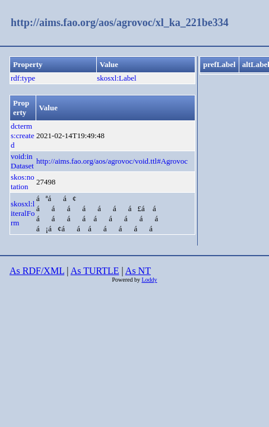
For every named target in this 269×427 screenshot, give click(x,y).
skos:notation (22, 182)
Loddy (149, 279)
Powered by (126, 279)
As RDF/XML (37, 271)
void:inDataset (22, 161)
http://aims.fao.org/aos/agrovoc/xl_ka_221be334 (120, 22)
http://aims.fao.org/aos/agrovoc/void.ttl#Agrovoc (112, 161)
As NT (138, 271)
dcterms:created (22, 135)
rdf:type (23, 78)
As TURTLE (95, 271)
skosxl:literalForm (22, 213)
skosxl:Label (116, 78)
